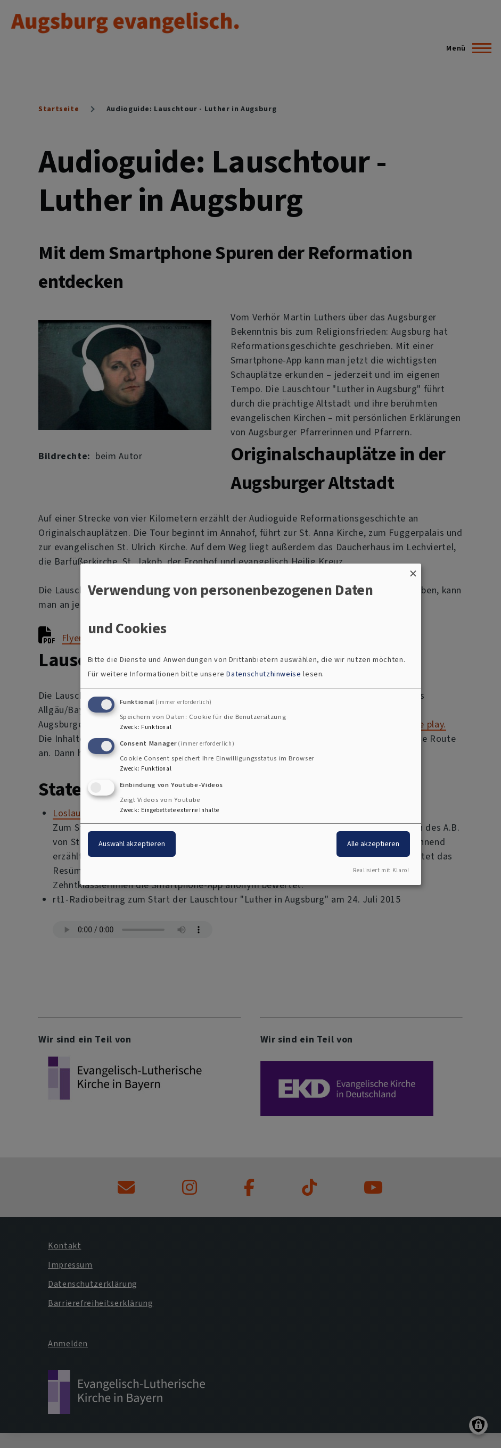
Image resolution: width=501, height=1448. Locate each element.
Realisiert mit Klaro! (381, 870)
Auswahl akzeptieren (131, 844)
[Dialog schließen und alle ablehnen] (413, 569)
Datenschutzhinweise (263, 674)
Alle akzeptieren (373, 844)
